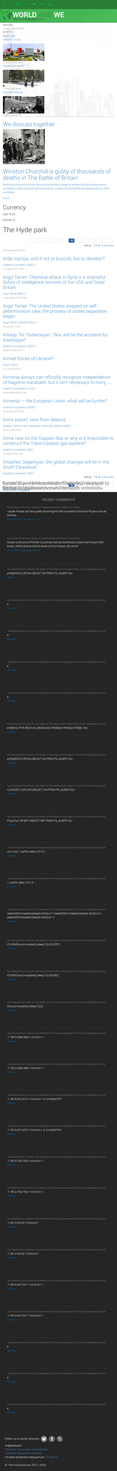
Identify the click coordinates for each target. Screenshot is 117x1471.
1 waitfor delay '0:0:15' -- (21, 882)
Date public (108, 245)
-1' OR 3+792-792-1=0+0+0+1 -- (25, 1161)
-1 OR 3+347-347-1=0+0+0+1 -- (25, 1284)
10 (71, 240)
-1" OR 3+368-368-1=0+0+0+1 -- (26, 1037)
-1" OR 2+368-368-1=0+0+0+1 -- (26, 1068)
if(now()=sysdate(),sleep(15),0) (25, 1006)
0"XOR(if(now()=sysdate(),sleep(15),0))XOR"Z (33, 944)
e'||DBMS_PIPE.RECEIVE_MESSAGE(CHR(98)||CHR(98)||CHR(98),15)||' (47, 728)
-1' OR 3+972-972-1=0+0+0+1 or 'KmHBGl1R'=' (34, 1099)
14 (98, 240)
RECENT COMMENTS (58, 500)
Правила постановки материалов (26, 1449)
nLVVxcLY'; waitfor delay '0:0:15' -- (27, 851)
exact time (9, 36)
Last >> (107, 240)
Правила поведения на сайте (23, 1453)
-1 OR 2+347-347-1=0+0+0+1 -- (25, 1315)
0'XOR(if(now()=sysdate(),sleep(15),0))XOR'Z (33, 975)
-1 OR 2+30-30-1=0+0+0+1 (23, 1223)
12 (85, 240)
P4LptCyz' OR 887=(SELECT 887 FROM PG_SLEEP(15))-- (40, 820)
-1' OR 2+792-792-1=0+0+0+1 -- (25, 1192)
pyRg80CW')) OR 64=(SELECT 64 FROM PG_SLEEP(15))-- (40, 573)
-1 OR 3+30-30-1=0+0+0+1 (23, 1253)
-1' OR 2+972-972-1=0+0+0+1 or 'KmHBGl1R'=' (34, 1130)
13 (92, 240)
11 (78, 240)
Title (95, 245)
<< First (34, 240)
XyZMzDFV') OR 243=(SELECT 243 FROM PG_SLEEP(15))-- (41, 789)
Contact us (52, 1457)
